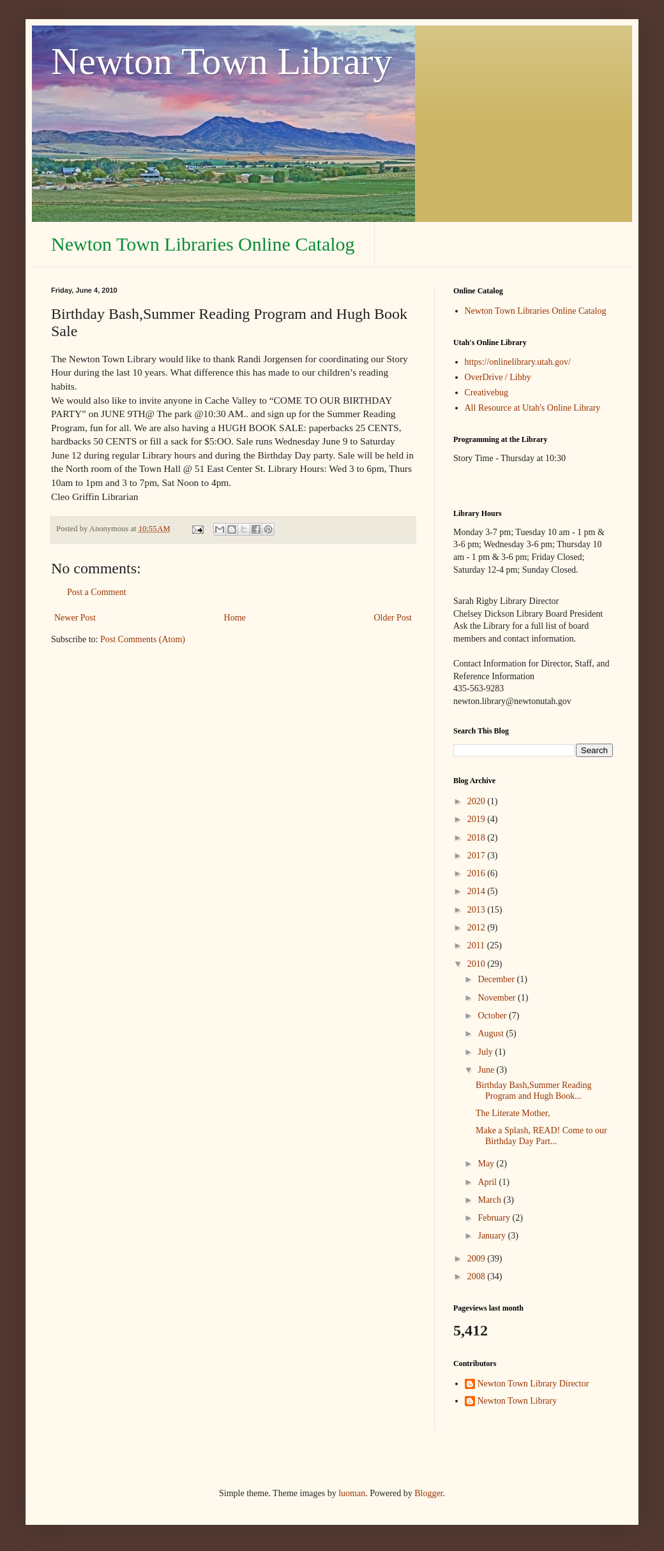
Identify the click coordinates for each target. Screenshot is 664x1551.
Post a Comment (96, 592)
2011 (477, 945)
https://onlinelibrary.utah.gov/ (518, 362)
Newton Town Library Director (533, 1383)
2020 (477, 801)
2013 (477, 910)
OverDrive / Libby (498, 377)
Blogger (428, 1493)
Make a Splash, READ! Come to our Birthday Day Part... (541, 1136)
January (493, 1235)
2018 (477, 837)
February (495, 1218)
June (487, 1070)
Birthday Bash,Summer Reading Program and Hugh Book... (534, 1090)
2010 (477, 964)
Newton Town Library (222, 61)
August (492, 1033)
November (498, 998)
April (488, 1182)
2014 (477, 891)
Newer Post (75, 617)
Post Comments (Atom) (142, 639)
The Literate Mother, (513, 1113)
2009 (477, 1258)
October (493, 1015)
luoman (351, 1493)
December (497, 979)
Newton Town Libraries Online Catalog (203, 243)
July (486, 1052)
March (490, 1200)
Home (235, 617)
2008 (477, 1276)
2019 (477, 819)
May (487, 1163)
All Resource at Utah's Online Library (533, 408)
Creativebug (486, 392)
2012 (477, 927)
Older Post (393, 617)
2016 (477, 873)
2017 (477, 855)
